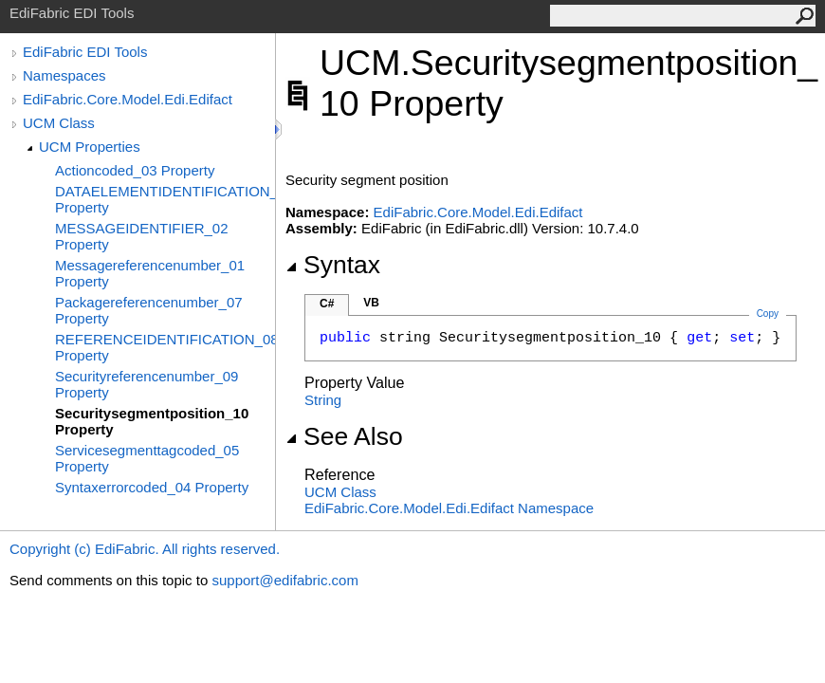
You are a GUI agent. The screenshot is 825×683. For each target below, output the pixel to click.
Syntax (332, 264)
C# (327, 303)
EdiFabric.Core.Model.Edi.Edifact (127, 99)
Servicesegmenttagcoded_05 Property (147, 458)
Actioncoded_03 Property (134, 170)
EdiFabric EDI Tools (85, 52)
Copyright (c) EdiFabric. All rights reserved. (144, 549)
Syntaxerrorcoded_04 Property (151, 487)
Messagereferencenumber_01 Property (150, 273)
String (322, 400)
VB (371, 302)
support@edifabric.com (284, 580)
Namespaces (64, 75)
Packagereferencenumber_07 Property (149, 310)
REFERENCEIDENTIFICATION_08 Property (165, 347)
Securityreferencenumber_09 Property (146, 384)
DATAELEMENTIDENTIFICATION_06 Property (165, 199)
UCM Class (59, 123)
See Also (344, 436)
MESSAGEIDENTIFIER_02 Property (142, 236)
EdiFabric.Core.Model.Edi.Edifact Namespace (449, 508)
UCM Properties (89, 146)
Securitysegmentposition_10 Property (151, 421)
